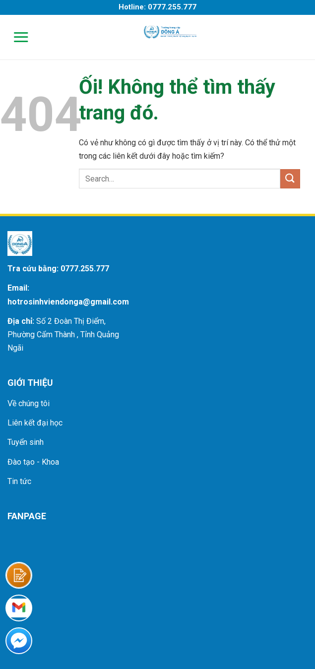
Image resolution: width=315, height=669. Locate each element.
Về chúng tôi (28, 403)
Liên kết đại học (35, 422)
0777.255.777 (85, 268)
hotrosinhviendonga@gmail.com (68, 301)
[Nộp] (290, 178)
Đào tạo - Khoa (33, 462)
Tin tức (19, 481)
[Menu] (14, 37)
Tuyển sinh (25, 442)
